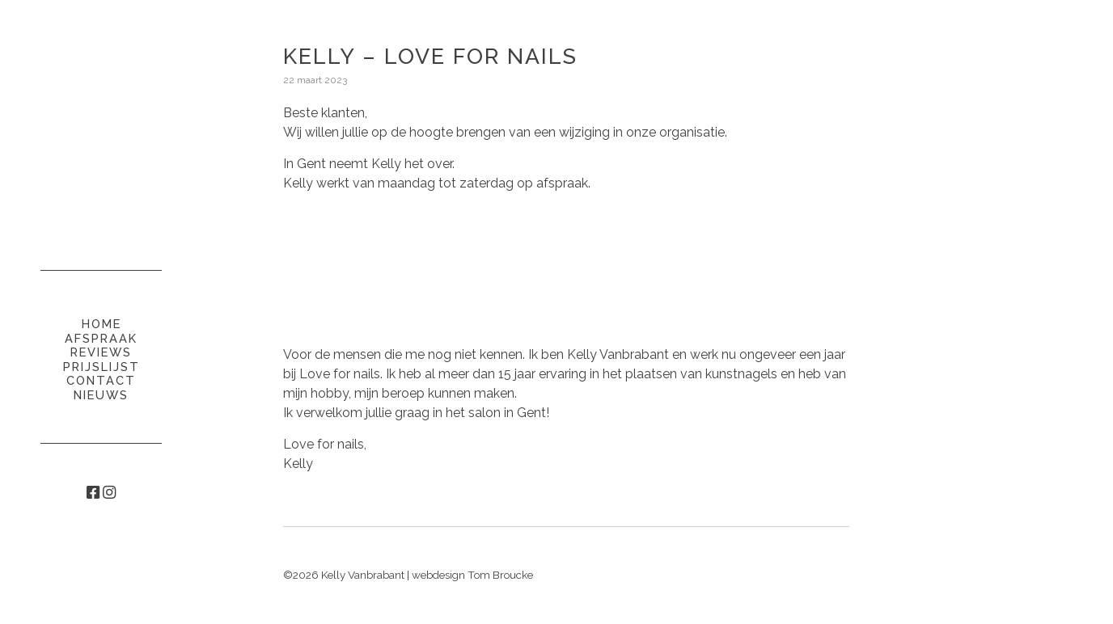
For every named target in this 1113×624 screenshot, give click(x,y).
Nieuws (101, 395)
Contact (101, 380)
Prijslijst (101, 366)
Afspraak (101, 338)
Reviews (101, 352)
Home (101, 324)
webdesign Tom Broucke (472, 574)
